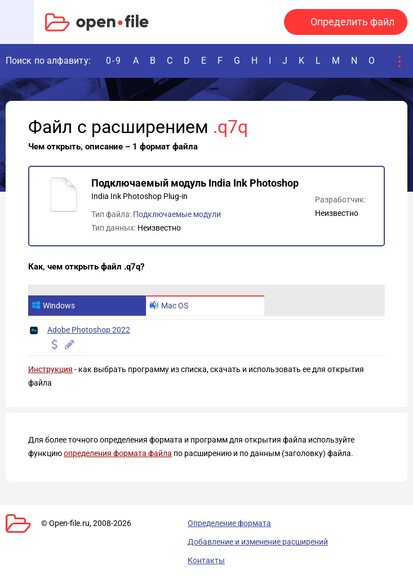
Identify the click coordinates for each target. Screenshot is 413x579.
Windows (53, 305)
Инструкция (50, 369)
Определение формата (229, 523)
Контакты (206, 560)
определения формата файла (118, 453)
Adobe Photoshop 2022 (88, 329)
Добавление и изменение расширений (258, 541)
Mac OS (169, 305)
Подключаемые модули (177, 214)
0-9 (114, 60)
